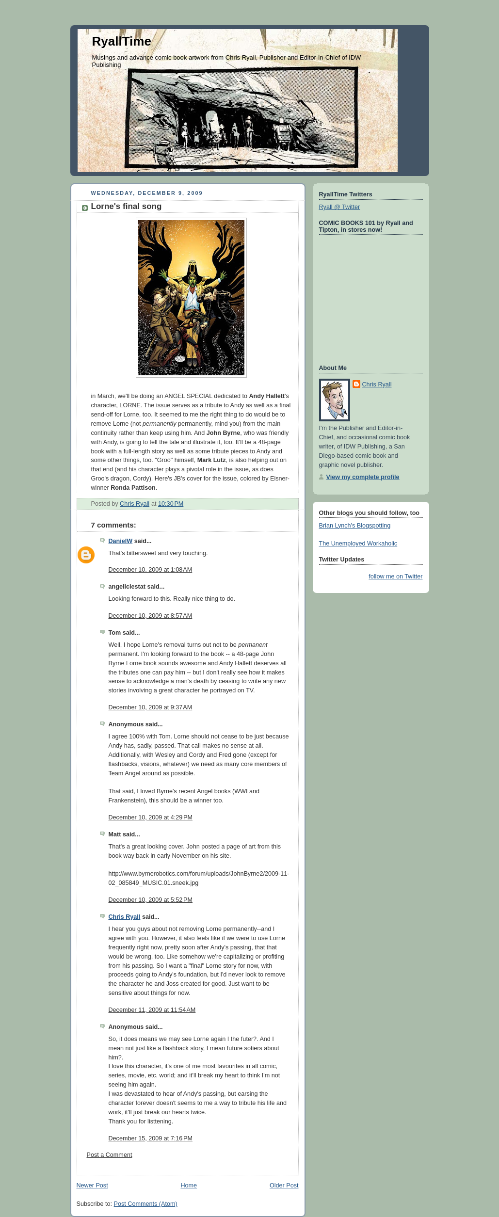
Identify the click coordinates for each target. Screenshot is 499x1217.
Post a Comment (109, 1155)
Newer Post (92, 1185)
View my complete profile (363, 477)
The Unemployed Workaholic (358, 543)
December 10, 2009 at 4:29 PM (151, 817)
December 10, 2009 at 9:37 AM (151, 707)
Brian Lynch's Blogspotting (355, 525)
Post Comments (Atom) (145, 1204)
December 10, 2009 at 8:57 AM (151, 615)
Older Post (284, 1185)
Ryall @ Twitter (339, 207)
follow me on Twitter (395, 576)
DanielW (121, 541)
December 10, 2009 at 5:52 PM (151, 900)
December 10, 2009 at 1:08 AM (151, 569)
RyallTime (121, 41)
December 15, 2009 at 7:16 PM (151, 1138)
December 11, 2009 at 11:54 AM (152, 1010)
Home (188, 1185)
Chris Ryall (125, 916)
